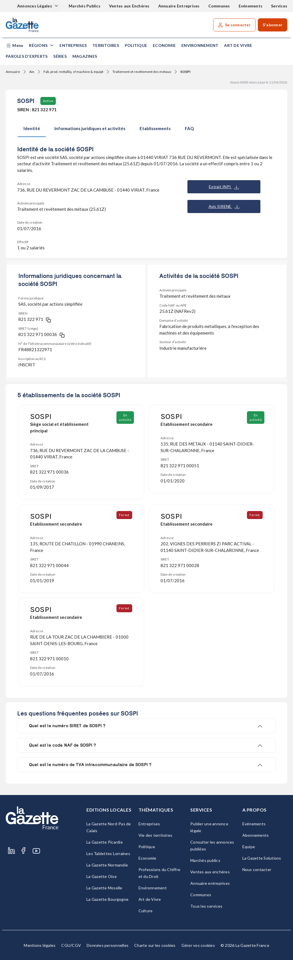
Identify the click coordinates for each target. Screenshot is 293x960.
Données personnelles (107, 945)
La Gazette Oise (101, 876)
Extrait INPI (224, 186)
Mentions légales (40, 945)
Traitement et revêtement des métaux (141, 71)
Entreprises (73, 45)
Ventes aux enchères (210, 871)
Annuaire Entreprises (179, 5)
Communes (219, 5)
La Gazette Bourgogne (107, 899)
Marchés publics (205, 860)
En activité (125, 417)
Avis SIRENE (224, 206)
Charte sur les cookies (155, 945)
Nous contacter (257, 869)
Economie (164, 45)
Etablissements (155, 128)
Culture (145, 910)
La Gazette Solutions (261, 858)
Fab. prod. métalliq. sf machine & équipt (73, 71)
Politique (136, 45)
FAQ (189, 128)
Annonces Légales (35, 5)
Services (279, 5)
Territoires (105, 45)
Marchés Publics (84, 5)
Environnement (199, 45)
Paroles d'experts (26, 56)
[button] (14, 45)
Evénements (251, 5)
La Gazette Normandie (107, 864)
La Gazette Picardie (104, 842)
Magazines (84, 56)
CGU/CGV (71, 945)
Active (48, 101)
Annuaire (13, 71)
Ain (31, 71)
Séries (60, 56)
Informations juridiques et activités (89, 128)
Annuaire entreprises (210, 883)
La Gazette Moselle (104, 887)
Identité (31, 128)
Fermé (124, 515)
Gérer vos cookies (198, 945)
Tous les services (206, 906)
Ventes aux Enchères (129, 5)
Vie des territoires (155, 835)
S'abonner (272, 24)
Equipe (248, 846)
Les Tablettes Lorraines (108, 853)
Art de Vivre (238, 45)
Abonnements (255, 835)
